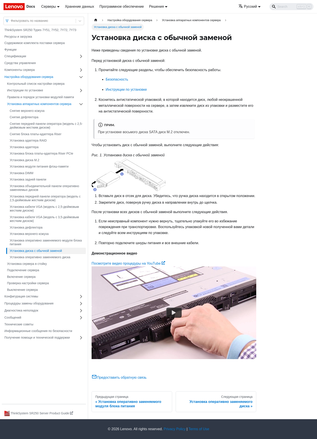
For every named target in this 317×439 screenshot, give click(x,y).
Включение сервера (21, 277)
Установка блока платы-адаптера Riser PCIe (41, 153)
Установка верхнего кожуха (29, 234)
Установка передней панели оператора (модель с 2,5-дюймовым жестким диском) (45, 198)
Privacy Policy (175, 429)
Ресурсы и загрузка (18, 36)
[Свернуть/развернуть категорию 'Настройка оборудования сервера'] (81, 77)
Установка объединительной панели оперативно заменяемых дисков (44, 188)
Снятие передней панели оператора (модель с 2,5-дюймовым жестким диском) (46, 125)
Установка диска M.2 (24, 160)
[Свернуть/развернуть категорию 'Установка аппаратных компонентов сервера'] (81, 104)
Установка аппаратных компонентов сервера (39, 104)
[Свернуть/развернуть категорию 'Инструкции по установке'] (81, 90)
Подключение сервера (23, 270)
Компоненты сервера (19, 70)
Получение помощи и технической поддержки (37, 337)
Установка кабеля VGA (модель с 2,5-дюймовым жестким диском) (44, 208)
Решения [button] (156, 6)
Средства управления (20, 63)
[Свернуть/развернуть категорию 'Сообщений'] (81, 317)
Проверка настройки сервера (28, 283)
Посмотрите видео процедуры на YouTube (128, 263)
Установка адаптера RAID (28, 140)
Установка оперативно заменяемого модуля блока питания (46, 242)
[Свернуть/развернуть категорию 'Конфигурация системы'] (81, 296)
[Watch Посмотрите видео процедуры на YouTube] (174, 313)
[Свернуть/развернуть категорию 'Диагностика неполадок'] (81, 310)
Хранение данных (79, 6)
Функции (10, 49)
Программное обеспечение (122, 6)
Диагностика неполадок (21, 310)
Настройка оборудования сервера (28, 77)
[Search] (291, 6)
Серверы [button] (48, 6)
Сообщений (12, 317)
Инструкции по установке (25, 90)
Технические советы (18, 324)
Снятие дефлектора (24, 117)
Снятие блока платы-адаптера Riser (35, 134)
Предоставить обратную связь (119, 377)
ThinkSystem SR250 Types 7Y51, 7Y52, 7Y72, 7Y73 (40, 30)
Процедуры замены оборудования (28, 303)
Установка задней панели (28, 179)
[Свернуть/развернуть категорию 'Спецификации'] (81, 56)
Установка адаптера (24, 147)
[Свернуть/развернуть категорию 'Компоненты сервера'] (81, 70)
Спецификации (15, 56)
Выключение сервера (22, 289)
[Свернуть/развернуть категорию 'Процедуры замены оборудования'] (81, 303)
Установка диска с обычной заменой (36, 251)
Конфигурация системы (21, 296)
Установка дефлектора (26, 227)
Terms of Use (198, 429)
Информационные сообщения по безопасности (38, 331)
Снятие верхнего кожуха (27, 111)
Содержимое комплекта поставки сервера (34, 43)
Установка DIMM (21, 173)
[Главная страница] (96, 20)
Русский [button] (247, 6)
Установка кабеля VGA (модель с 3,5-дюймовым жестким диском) (44, 219)
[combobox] (11, 20)
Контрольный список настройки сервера (36, 83)
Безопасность (117, 79)
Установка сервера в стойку (27, 264)
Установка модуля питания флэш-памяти (39, 166)
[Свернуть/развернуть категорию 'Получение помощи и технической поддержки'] (81, 337)
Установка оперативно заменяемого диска (40, 257)
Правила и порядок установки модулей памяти (40, 97)
